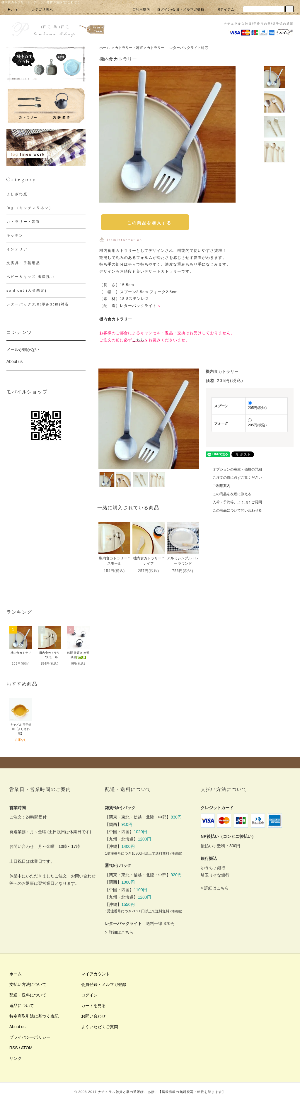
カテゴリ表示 (39, 9)
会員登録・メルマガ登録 (103, 984)
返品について (21, 1005)
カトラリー (155, 48)
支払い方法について (27, 984)
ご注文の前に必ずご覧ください (234, 478)
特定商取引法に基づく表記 (34, 1016)
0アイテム (223, 9)
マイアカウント (95, 974)
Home (13, 9)
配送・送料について (27, 995)
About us (14, 361)
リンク (15, 1058)
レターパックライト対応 (188, 48)
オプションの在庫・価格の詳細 (234, 469)
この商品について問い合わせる (234, 510)
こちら (138, 340)
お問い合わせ (93, 1016)
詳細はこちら (121, 932)
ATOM (27, 1047)
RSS (13, 1047)
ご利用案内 (141, 9)
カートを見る (93, 1005)
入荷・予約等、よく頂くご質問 (234, 502)
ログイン (89, 995)
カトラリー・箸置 (129, 48)
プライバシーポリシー (29, 1037)
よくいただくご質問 (99, 1026)
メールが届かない (22, 349)
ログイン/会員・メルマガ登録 (180, 9)
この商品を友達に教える (228, 494)
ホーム (104, 48)
